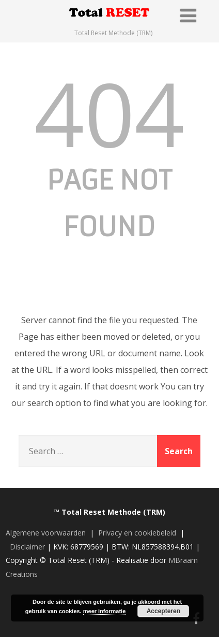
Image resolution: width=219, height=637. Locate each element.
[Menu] (188, 15)
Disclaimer (27, 547)
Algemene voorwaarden (46, 533)
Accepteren (163, 611)
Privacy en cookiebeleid (137, 533)
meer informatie (104, 611)
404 (109, 113)
